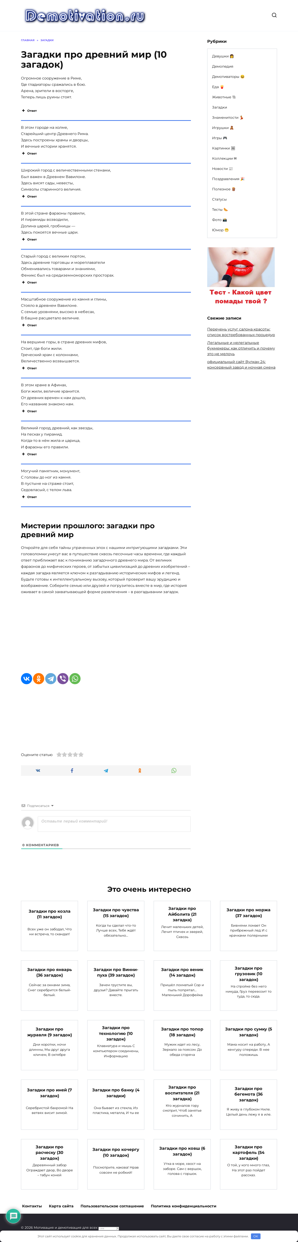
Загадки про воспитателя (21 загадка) (182, 1093)
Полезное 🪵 (224, 189)
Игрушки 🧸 (223, 128)
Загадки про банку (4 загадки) (115, 1092)
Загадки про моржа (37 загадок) (249, 912)
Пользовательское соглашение (112, 1206)
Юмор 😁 (220, 230)
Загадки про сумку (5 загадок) (248, 1032)
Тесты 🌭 (220, 209)
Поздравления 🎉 (228, 179)
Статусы (219, 199)
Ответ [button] (29, 110)
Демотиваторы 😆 (228, 76)
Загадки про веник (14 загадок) (182, 972)
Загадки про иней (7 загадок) (49, 1092)
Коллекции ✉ (224, 158)
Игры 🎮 (219, 138)
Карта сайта (61, 1206)
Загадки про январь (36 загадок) (49, 972)
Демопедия (222, 66)
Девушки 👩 (223, 56)
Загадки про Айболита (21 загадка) (182, 914)
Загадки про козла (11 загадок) (50, 913)
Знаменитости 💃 (228, 117)
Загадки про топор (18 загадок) (182, 1032)
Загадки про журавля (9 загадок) (49, 1032)
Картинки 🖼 (223, 148)
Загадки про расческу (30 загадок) (49, 1152)
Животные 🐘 (224, 97)
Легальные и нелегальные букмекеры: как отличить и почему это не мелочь (241, 348)
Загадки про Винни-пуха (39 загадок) (116, 972)
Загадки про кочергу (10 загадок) (115, 1152)
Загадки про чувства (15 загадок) (116, 912)
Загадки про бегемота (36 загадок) (248, 1094)
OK (255, 1236)
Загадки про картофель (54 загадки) (248, 1152)
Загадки (219, 107)
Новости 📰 (222, 168)
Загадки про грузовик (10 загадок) (248, 973)
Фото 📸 (219, 220)
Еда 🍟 (218, 87)
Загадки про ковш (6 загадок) (182, 1151)
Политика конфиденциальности (183, 1206)
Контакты (32, 1206)
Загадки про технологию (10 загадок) (116, 1033)
